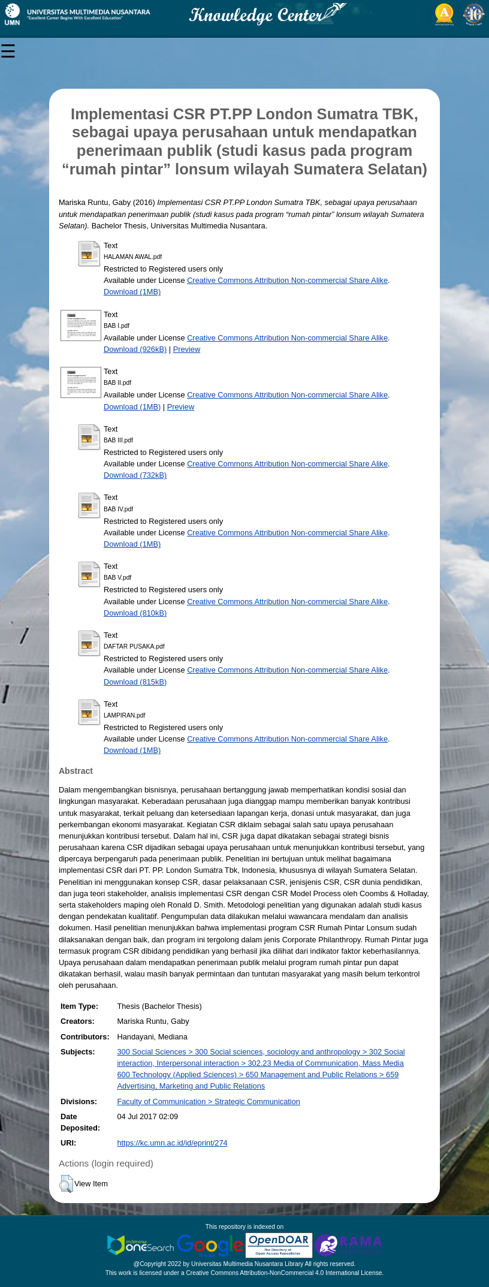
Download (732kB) (135, 475)
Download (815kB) (135, 681)
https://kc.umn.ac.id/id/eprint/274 (172, 1142)
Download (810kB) (135, 612)
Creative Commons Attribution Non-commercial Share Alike (287, 280)
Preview (187, 349)
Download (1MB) (132, 291)
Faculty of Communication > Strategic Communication (208, 1101)
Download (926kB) (135, 349)
